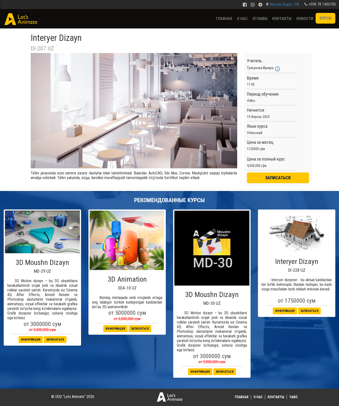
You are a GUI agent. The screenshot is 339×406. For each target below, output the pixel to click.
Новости (304, 18)
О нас (242, 18)
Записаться (55, 339)
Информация (30, 339)
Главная (224, 18)
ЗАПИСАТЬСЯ (278, 177)
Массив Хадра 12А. (284, 4)
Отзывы (260, 18)
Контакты (282, 18)
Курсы (325, 18)
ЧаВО (293, 397)
